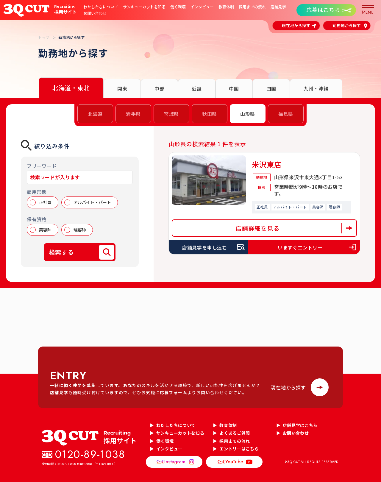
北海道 (95, 113)
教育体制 (226, 7)
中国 (234, 88)
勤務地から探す (346, 25)
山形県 (247, 113)
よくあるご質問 (234, 433)
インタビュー (202, 7)
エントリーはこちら (239, 449)
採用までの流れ (252, 7)
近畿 (197, 88)
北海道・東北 (71, 87)
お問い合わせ (95, 13)
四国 (271, 88)
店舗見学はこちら (300, 425)
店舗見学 (278, 7)
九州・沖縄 (316, 88)
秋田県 (209, 113)
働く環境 (178, 7)
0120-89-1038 (90, 454)
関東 (122, 88)
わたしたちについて (100, 7)
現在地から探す (296, 25)
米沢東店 (267, 164)
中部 (159, 88)
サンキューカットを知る (144, 7)
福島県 (285, 113)
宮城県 (171, 113)
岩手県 (133, 113)
